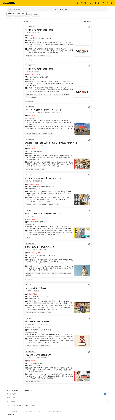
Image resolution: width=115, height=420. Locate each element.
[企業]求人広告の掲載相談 (54, 411)
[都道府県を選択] (32, 9)
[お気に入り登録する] (88, 26)
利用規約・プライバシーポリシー (37, 411)
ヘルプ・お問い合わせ (13, 411)
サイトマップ (23, 411)
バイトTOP (10, 405)
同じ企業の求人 (29, 60)
